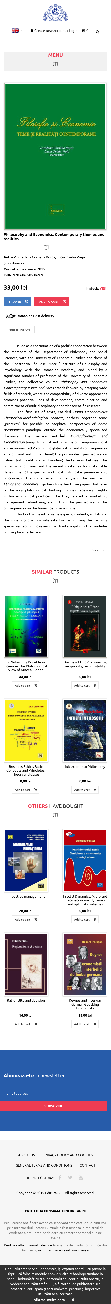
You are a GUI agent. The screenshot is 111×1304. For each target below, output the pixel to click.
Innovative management (26, 896)
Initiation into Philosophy (85, 766)
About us (26, 1155)
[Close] (72, 1299)
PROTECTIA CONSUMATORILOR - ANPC (55, 1211)
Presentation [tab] (19, 329)
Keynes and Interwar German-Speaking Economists (85, 1004)
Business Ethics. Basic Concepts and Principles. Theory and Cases (25, 770)
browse (19, 301)
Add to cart (53, 301)
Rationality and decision (26, 1000)
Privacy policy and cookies (67, 1155)
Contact (88, 1165)
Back (99, 550)
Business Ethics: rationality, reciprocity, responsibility (85, 664)
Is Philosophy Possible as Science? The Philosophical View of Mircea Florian (26, 666)
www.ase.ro (81, 1250)
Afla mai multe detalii (51, 1299)
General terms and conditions (44, 1165)
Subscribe (53, 1106)
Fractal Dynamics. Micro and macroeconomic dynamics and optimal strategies (85, 900)
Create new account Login (54, 30)
